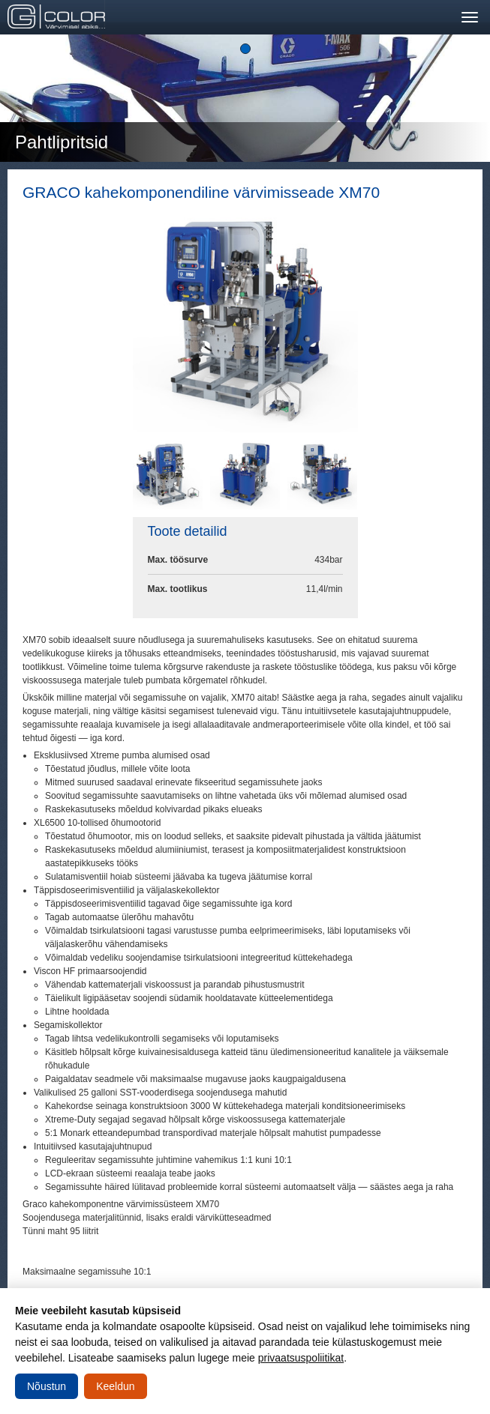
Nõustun (46, 1386)
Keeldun (115, 1386)
